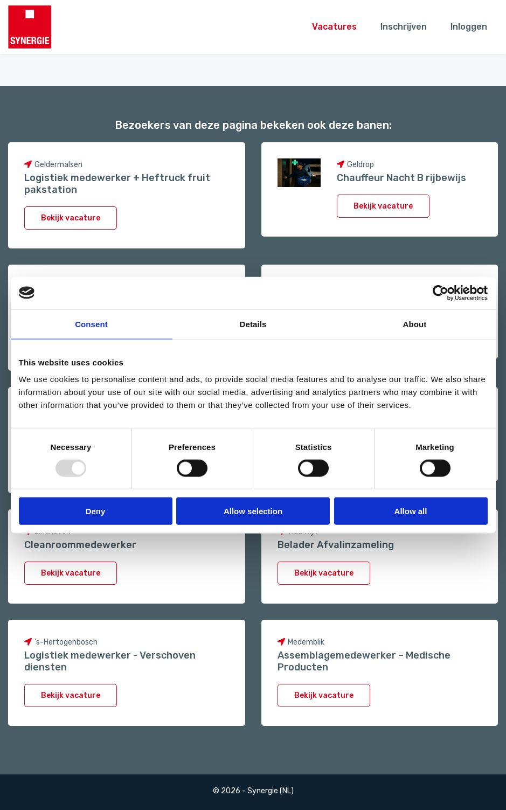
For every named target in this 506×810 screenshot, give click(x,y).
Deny (96, 511)
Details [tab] (253, 323)
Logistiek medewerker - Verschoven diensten (110, 661)
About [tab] (415, 323)
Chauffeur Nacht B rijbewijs (401, 178)
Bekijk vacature (70, 218)
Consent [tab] (91, 323)
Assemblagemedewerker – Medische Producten (364, 661)
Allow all (410, 511)
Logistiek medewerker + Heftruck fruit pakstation (117, 184)
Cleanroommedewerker (80, 545)
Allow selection (253, 511)
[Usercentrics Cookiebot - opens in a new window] (440, 293)
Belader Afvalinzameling (336, 545)
